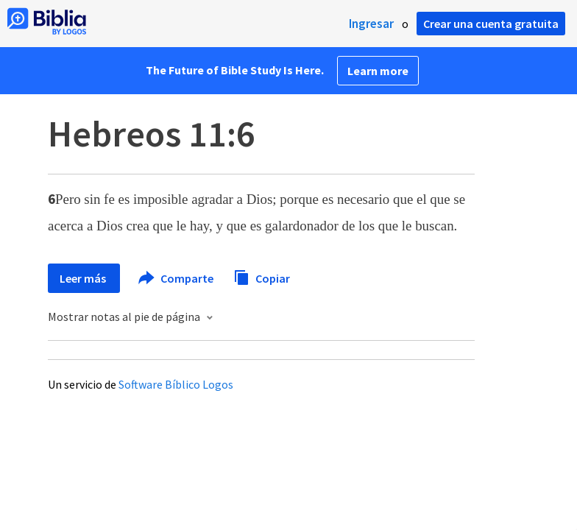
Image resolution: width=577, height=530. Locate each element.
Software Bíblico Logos (175, 384)
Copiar (261, 276)
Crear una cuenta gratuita (491, 23)
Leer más (84, 278)
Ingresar (371, 23)
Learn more (377, 70)
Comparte (177, 278)
